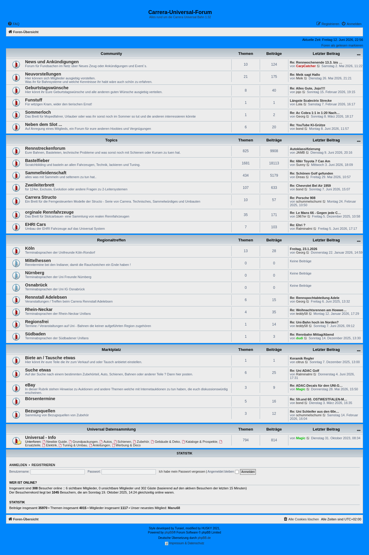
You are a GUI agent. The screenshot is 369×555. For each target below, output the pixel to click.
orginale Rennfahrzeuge (49, 212)
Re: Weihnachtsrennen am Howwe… (318, 310)
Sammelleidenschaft (45, 172)
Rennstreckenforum (45, 148)
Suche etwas (38, 370)
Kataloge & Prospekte (199, 441)
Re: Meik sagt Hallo (305, 74)
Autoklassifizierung (305, 149)
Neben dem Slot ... (43, 124)
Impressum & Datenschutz (184, 543)
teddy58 (302, 313)
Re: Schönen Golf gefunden (311, 173)
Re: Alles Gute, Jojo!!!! (307, 88)
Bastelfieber (37, 160)
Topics (111, 140)
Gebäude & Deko (165, 441)
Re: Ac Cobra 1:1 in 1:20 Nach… (315, 113)
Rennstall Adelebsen (46, 297)
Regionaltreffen (111, 240)
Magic (300, 389)
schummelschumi (309, 201)
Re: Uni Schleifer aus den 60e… (314, 411)
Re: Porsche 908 (303, 198)
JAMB (300, 152)
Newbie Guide (54, 441)
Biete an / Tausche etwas (50, 357)
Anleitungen (99, 445)
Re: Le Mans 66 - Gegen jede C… (315, 213)
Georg (300, 116)
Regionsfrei (37, 321)
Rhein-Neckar (39, 309)
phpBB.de (204, 537)
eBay (30, 385)
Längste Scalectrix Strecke (311, 100)
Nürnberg (34, 272)
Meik (299, 78)
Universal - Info (40, 437)
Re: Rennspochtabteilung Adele (314, 298)
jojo (298, 92)
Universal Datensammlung (111, 429)
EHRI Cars (35, 224)
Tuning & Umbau (73, 445)
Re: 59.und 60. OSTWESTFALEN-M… (318, 399)
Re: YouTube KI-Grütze (307, 125)
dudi (299, 338)
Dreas (300, 177)
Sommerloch (38, 112)
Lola (299, 104)
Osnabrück (36, 285)
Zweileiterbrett (39, 185)
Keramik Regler (302, 358)
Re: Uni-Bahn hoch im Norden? (314, 322)
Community (111, 53)
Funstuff (33, 100)
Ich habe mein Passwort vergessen (182, 471)
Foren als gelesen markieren (342, 45)
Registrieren (43, 465)
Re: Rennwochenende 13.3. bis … (316, 62)
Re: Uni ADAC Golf (304, 370)
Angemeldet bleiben (223, 471)
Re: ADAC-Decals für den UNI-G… (316, 385)
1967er (301, 216)
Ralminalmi (304, 228)
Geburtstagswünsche (46, 87)
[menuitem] (13, 23)
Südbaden (35, 334)
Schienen (122, 441)
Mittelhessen (38, 260)
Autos (106, 441)
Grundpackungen (83, 441)
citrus (300, 362)
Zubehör (141, 441)
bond (299, 128)
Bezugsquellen (40, 410)
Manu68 (174, 508)
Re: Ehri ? (297, 225)
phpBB (168, 532)
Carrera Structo (40, 197)
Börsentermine (40, 398)
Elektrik (49, 445)
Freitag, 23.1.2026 (303, 249)
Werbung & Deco (126, 445)
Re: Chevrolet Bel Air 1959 (310, 185)
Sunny (300, 164)
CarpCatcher (306, 66)
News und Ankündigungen (52, 61)
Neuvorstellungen (43, 74)
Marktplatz (111, 349)
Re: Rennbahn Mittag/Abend (312, 334)
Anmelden (18, 465)
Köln (30, 248)
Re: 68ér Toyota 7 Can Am (310, 161)
